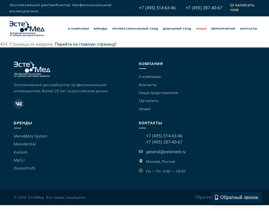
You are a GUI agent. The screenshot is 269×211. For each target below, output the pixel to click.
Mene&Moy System (30, 136)
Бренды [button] (101, 28)
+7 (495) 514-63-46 (157, 8)
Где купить (149, 100)
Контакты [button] (248, 28)
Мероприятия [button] (223, 28)
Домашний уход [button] (177, 28)
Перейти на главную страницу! (85, 44)
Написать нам (242, 8)
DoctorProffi (24, 168)
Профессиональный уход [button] (135, 28)
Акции (201, 28)
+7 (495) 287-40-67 (203, 8)
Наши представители (158, 93)
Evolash (20, 152)
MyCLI (19, 160)
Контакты (148, 85)
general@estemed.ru (165, 151)
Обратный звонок (236, 198)
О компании (78, 28)
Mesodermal (25, 144)
